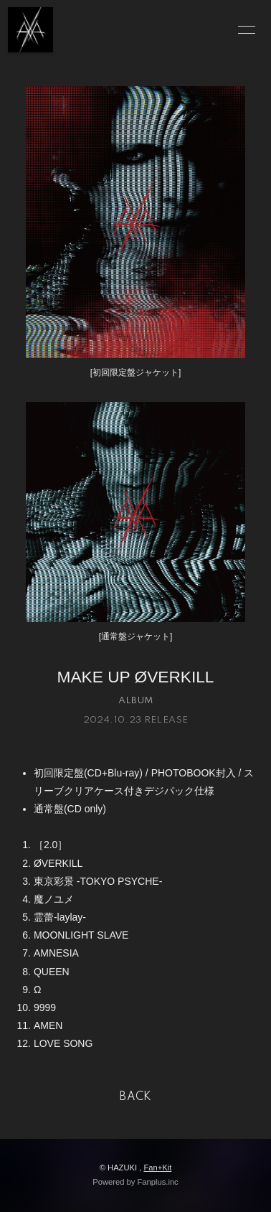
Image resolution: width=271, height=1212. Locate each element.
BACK (135, 1097)
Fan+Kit (157, 1167)
